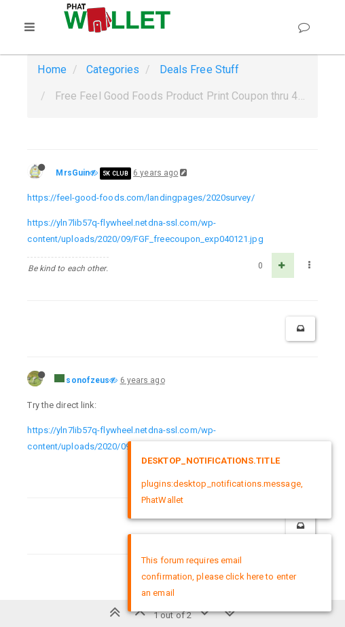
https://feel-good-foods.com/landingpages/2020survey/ (140, 198)
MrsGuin (73, 173)
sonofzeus (87, 380)
